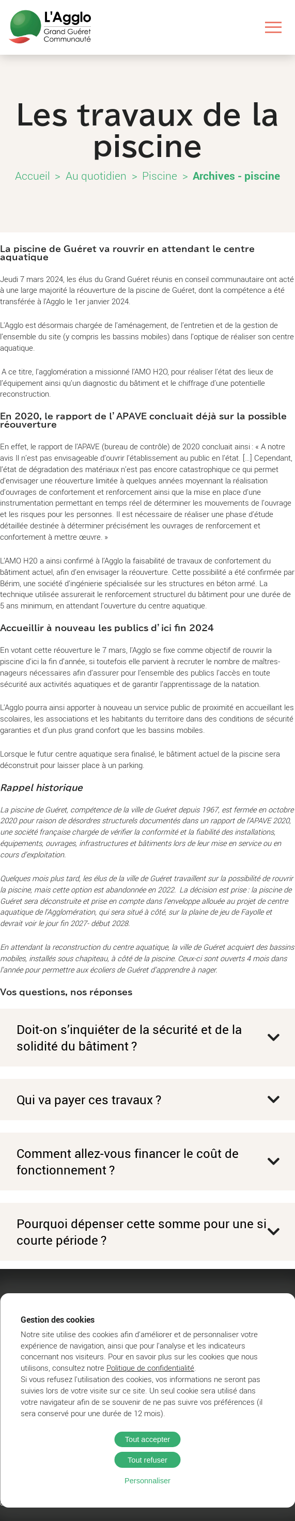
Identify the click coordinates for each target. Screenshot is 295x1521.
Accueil (32, 175)
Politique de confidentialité (150, 1368)
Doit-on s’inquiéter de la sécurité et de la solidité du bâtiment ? (129, 1037)
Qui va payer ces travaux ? (89, 1099)
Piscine (159, 175)
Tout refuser (147, 1460)
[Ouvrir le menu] (273, 27)
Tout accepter (147, 1439)
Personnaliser (147, 1481)
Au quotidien (96, 175)
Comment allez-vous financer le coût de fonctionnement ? (128, 1161)
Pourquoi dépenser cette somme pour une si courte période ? (142, 1231)
